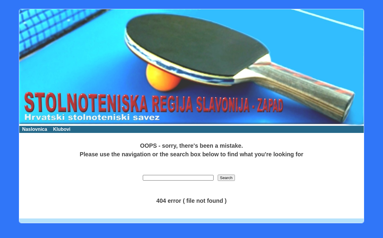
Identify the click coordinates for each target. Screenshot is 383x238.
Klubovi (61, 129)
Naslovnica (34, 129)
